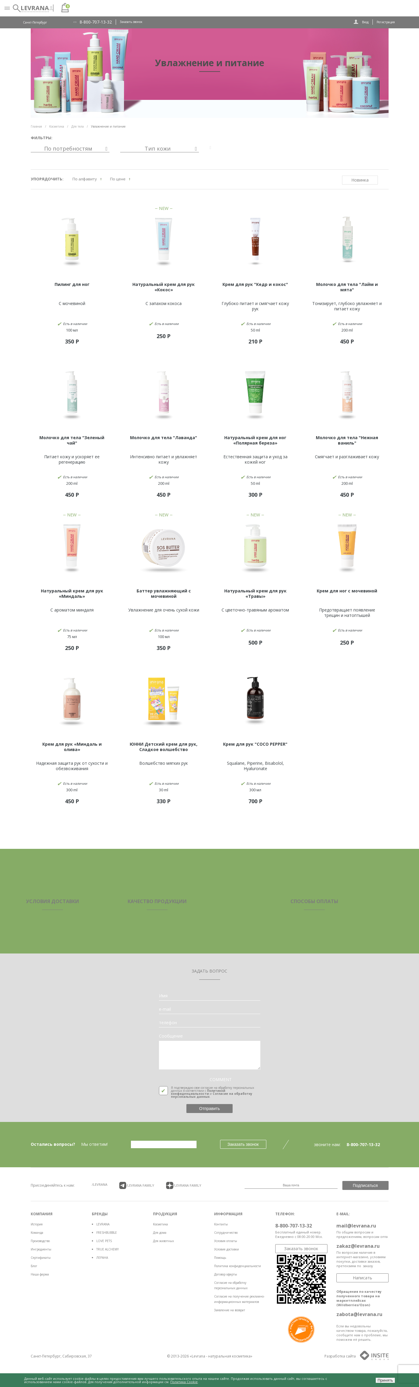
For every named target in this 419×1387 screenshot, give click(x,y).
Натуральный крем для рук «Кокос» (163, 286)
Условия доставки (226, 1249)
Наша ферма (40, 1274)
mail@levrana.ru (356, 1225)
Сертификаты (41, 1258)
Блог (34, 1266)
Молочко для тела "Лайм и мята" (347, 286)
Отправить (209, 1108)
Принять (385, 1380)
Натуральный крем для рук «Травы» (255, 593)
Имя (163, 996)
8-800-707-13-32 (96, 22)
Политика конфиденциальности (237, 1266)
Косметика (160, 1224)
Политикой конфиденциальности (198, 1092)
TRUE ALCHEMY (107, 1249)
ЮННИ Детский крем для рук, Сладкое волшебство (163, 746)
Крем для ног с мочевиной (347, 591)
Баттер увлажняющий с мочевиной (164, 593)
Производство (40, 1241)
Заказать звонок (131, 22)
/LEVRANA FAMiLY (136, 1185)
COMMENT (221, 1079)
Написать (362, 1278)
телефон (168, 1022)
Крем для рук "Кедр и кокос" (255, 284)
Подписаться (365, 1185)
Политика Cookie (184, 1382)
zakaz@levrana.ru (358, 1246)
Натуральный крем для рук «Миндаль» (72, 593)
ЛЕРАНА (102, 1258)
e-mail (165, 1009)
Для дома (159, 1232)
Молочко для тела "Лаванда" (163, 437)
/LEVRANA (99, 1184)
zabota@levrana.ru (359, 1314)
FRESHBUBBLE (106, 1232)
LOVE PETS (104, 1241)
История (37, 1224)
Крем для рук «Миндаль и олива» (72, 746)
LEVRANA (102, 1224)
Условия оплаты (225, 1241)
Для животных (163, 1241)
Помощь (220, 1258)
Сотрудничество (226, 1232)
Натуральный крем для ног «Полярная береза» (255, 440)
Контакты (221, 1224)
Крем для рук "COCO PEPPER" (255, 744)
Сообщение (171, 1036)
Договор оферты (225, 1274)
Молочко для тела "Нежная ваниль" (347, 440)
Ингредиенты (41, 1249)
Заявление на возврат (229, 1310)
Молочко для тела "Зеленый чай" (71, 440)
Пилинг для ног (72, 284)
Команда (37, 1232)
